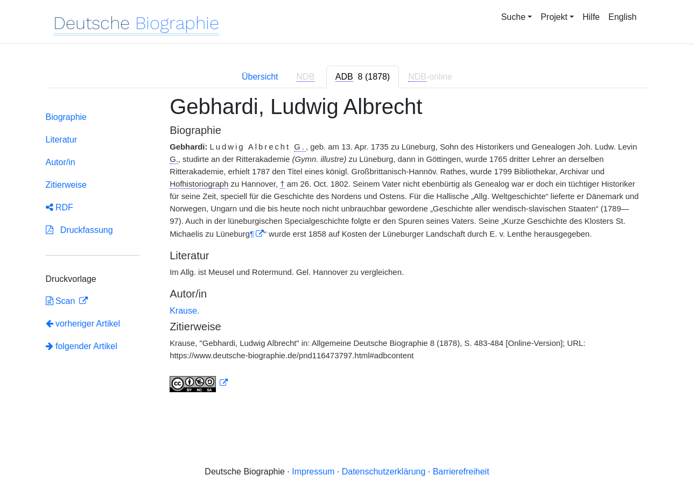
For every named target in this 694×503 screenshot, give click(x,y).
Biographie (66, 117)
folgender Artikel (81, 346)
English (622, 17)
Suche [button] (513, 17)
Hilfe (591, 17)
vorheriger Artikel (83, 323)
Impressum (313, 471)
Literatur (62, 139)
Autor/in (60, 162)
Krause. (184, 310)
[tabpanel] (347, 250)
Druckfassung (79, 230)
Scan (62, 301)
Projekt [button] (554, 17)
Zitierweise (66, 184)
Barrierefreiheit (461, 471)
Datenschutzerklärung (384, 471)
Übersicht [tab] (260, 76)
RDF (59, 207)
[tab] (362, 77)
